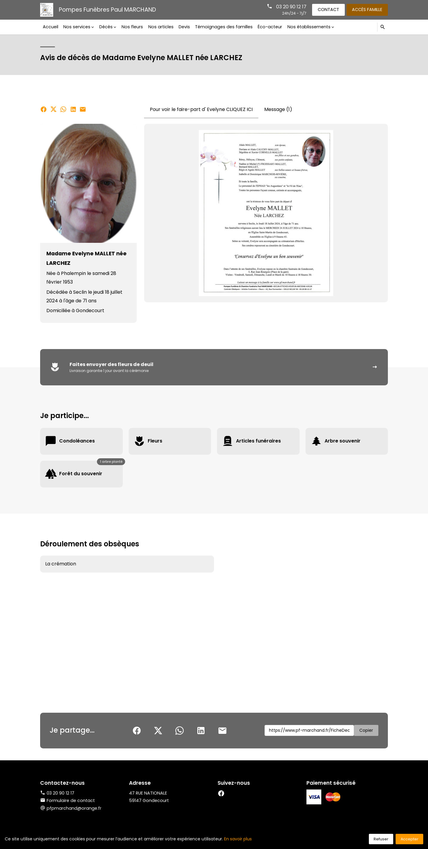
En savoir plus (238, 839)
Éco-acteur (270, 27)
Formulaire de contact (67, 800)
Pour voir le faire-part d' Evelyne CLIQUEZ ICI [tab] (201, 109)
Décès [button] (106, 27)
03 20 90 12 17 (291, 6)
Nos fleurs (132, 27)
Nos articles (161, 27)
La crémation (60, 563)
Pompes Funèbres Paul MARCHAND (107, 10)
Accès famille (367, 9)
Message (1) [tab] (278, 109)
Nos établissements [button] (309, 27)
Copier (366, 730)
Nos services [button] (76, 27)
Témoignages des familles (224, 27)
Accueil (50, 27)
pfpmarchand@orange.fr (74, 808)
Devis (184, 27)
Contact (328, 9)
